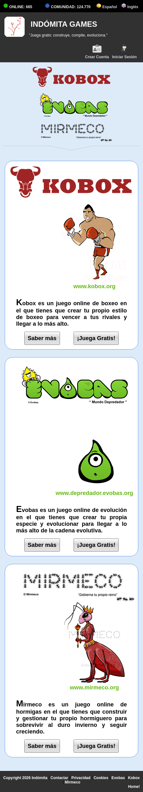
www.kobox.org (94, 283)
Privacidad (81, 778)
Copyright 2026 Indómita (25, 778)
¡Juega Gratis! (96, 338)
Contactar (59, 778)
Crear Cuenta (97, 51)
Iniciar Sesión (124, 51)
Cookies (100, 778)
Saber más (42, 338)
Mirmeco (72, 782)
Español (106, 7)
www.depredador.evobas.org (94, 489)
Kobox (134, 778)
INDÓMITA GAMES (64, 24)
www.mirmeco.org (94, 684)
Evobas (118, 778)
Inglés (129, 7)
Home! (134, 786)
